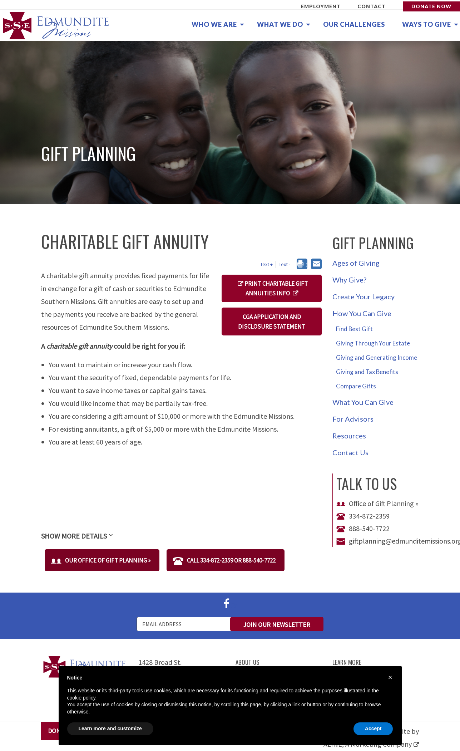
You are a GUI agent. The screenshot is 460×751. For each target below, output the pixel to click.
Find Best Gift (354, 329)
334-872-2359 (363, 515)
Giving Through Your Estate (373, 343)
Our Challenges (354, 24)
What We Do (280, 24)
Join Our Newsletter (276, 624)
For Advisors (353, 418)
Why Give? (349, 279)
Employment (321, 6)
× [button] (390, 677)
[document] (230, 694)
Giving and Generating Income (376, 357)
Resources (349, 435)
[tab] (181, 532)
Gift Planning (373, 243)
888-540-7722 (363, 528)
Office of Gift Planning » (377, 503)
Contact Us (350, 452)
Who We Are (214, 24)
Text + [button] (266, 264)
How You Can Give (361, 313)
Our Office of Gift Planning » (100, 560)
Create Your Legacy (363, 296)
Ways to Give (426, 24)
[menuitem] (214, 25)
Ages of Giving (356, 263)
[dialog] (304, 264)
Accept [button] (373, 728)
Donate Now (431, 6)
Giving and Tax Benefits (367, 372)
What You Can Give (363, 402)
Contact (371, 6)
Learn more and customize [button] (110, 728)
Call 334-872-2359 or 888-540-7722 (224, 560)
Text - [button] (284, 264)
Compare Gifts (356, 386)
